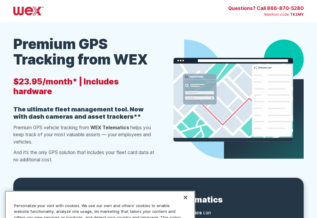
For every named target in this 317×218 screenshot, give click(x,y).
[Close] (185, 202)
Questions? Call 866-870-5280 (266, 8)
